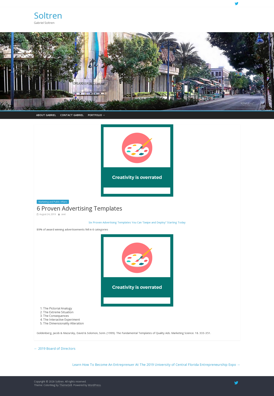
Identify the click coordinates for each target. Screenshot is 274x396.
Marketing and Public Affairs (53, 201)
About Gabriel (46, 115)
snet (63, 214)
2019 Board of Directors (54, 348)
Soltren (48, 15)
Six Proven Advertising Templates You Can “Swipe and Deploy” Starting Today (137, 222)
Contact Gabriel (72, 115)
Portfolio (95, 115)
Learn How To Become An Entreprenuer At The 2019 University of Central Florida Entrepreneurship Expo (156, 364)
